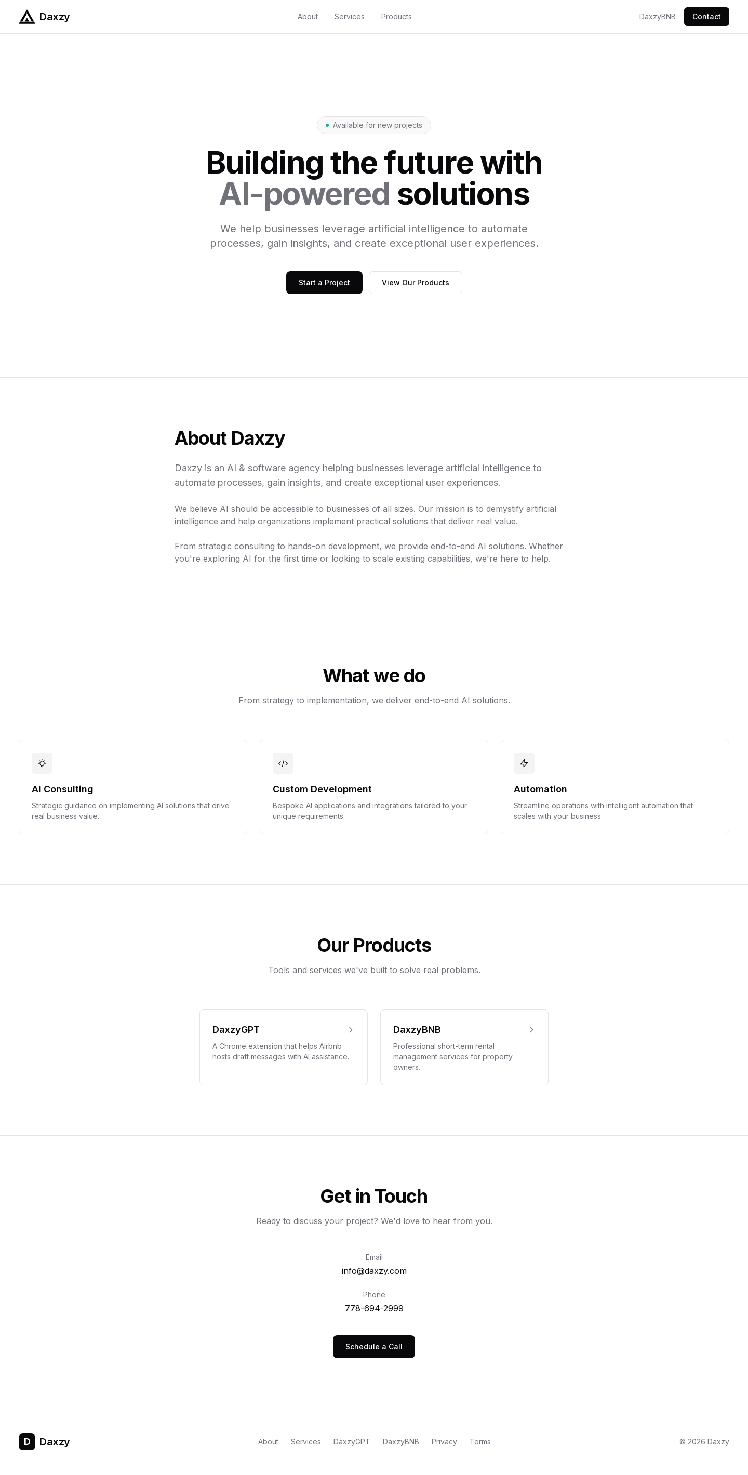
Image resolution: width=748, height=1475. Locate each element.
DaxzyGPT (351, 1441)
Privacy (444, 1441)
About (308, 16)
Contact (706, 16)
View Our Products (415, 282)
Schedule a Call (374, 1346)
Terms (480, 1441)
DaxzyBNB (657, 16)
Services (350, 16)
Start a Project (324, 282)
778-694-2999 (374, 1308)
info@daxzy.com (374, 1271)
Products (396, 16)
